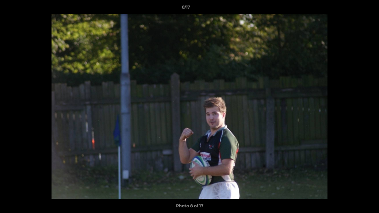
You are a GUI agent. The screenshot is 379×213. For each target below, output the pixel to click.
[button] (354, 8)
